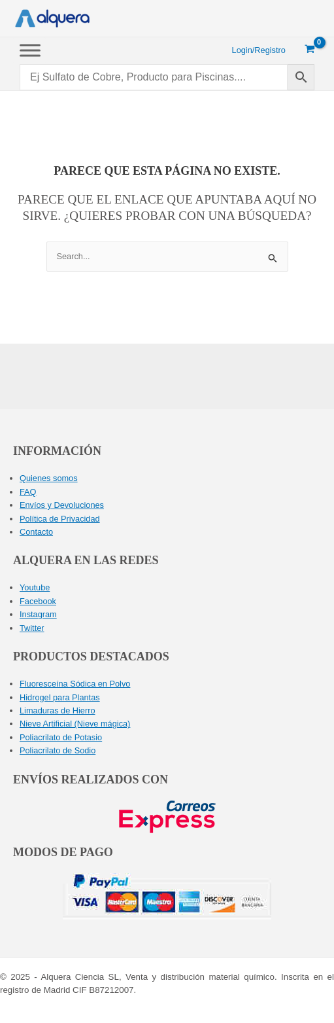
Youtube (35, 587)
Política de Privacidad (60, 519)
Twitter (32, 628)
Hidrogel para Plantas (60, 697)
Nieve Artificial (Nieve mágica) (75, 723)
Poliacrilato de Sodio (57, 750)
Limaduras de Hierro (57, 710)
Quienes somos (49, 478)
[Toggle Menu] (30, 50)
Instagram (38, 614)
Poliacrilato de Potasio (61, 737)
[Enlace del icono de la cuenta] (259, 50)
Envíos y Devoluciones (62, 505)
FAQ (28, 492)
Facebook (38, 601)
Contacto (36, 532)
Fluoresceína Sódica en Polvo (75, 684)
